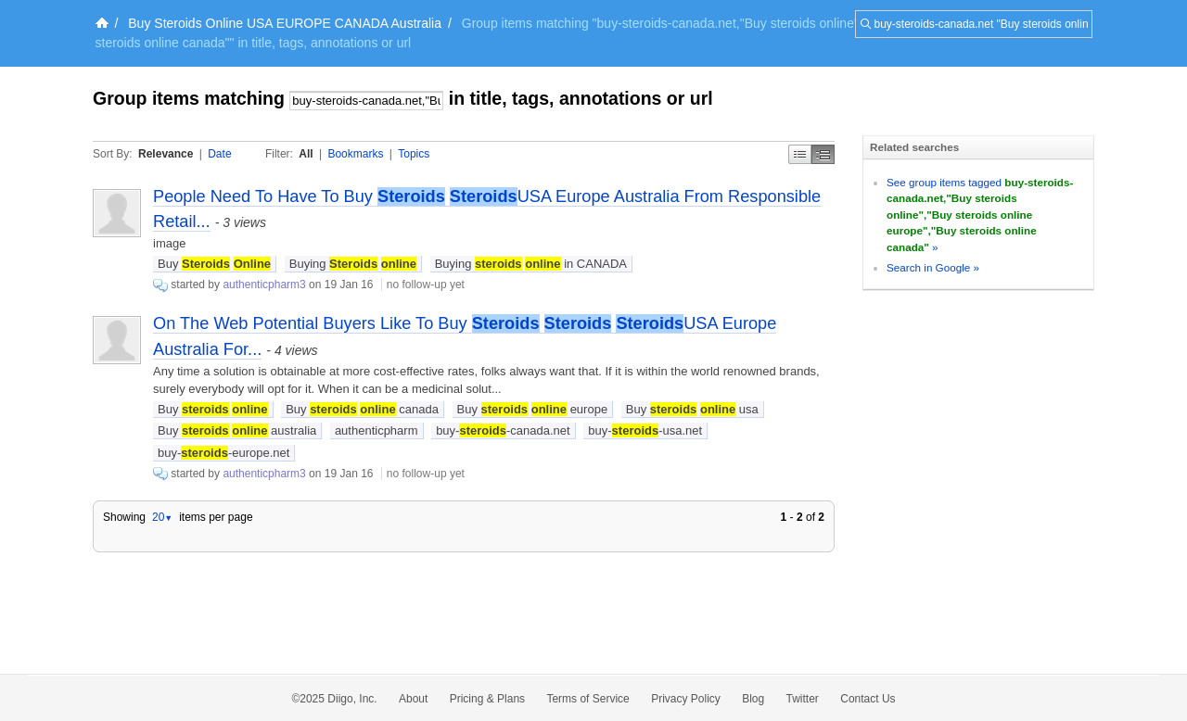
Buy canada (362, 409)
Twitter (802, 698)
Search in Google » (933, 267)
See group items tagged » (980, 214)
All (306, 153)
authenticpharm (376, 430)
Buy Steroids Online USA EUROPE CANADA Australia (284, 23)
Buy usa (692, 409)
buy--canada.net (503, 430)
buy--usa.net (645, 430)
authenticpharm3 (264, 284)
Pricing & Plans (487, 698)
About (413, 698)
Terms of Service (587, 698)
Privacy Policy (686, 698)
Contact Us (867, 698)
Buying (352, 264)
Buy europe (532, 409)
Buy (214, 264)
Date (219, 153)
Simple (799, 154)
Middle (823, 154)
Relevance (165, 153)
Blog (753, 698)
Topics (413, 153)
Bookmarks (355, 153)
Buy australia (237, 430)
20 (162, 517)
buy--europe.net (223, 453)
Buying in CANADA (531, 264)
